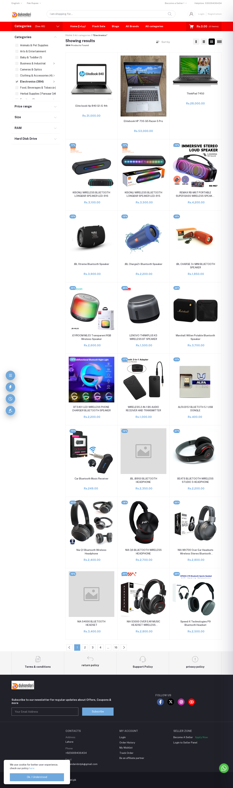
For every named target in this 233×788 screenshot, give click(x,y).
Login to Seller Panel (185, 742)
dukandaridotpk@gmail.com (81, 764)
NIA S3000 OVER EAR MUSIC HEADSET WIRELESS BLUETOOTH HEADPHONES (143, 623)
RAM (18, 128)
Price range (23, 106)
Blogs (115, 26)
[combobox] (175, 42)
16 (116, 647)
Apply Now (201, 737)
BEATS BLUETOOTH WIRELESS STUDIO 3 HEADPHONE (195, 480)
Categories (23, 37)
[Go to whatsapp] (224, 768)
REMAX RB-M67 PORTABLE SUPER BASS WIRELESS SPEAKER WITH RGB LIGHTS (195, 194)
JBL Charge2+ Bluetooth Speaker (143, 264)
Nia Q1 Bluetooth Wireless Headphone (91, 552)
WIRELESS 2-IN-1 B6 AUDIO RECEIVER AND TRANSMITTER (143, 409)
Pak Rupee (32, 3)
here (31, 768)
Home (68, 35)
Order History (127, 742)
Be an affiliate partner (131, 758)
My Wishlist (125, 747)
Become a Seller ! (174, 3)
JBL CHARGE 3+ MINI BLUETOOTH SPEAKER (195, 266)
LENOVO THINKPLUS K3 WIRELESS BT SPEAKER (143, 337)
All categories (154, 26)
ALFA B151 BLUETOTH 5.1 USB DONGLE (195, 409)
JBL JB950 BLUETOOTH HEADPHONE (143, 480)
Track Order (126, 753)
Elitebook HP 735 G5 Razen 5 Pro (143, 121)
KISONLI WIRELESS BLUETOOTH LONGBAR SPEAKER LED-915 (143, 194)
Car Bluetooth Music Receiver (91, 478)
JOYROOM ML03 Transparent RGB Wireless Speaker (91, 337)
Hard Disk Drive (26, 138)
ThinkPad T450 (195, 93)
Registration (215, 14)
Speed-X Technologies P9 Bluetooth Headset (195, 623)
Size (18, 117)
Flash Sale (98, 26)
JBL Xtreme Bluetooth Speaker (91, 264)
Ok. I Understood (37, 777)
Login (201, 14)
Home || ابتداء (78, 26)
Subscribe (98, 711)
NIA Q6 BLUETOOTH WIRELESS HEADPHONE (143, 552)
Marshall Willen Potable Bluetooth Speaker (195, 337)
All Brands (132, 26)
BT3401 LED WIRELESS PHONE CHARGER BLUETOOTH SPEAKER (91, 409)
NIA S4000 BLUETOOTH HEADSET (91, 623)
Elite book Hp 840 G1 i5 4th (92, 105)
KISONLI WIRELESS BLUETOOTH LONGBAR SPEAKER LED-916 (91, 194)
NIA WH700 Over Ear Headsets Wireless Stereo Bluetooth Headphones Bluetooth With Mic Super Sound (195, 552)
